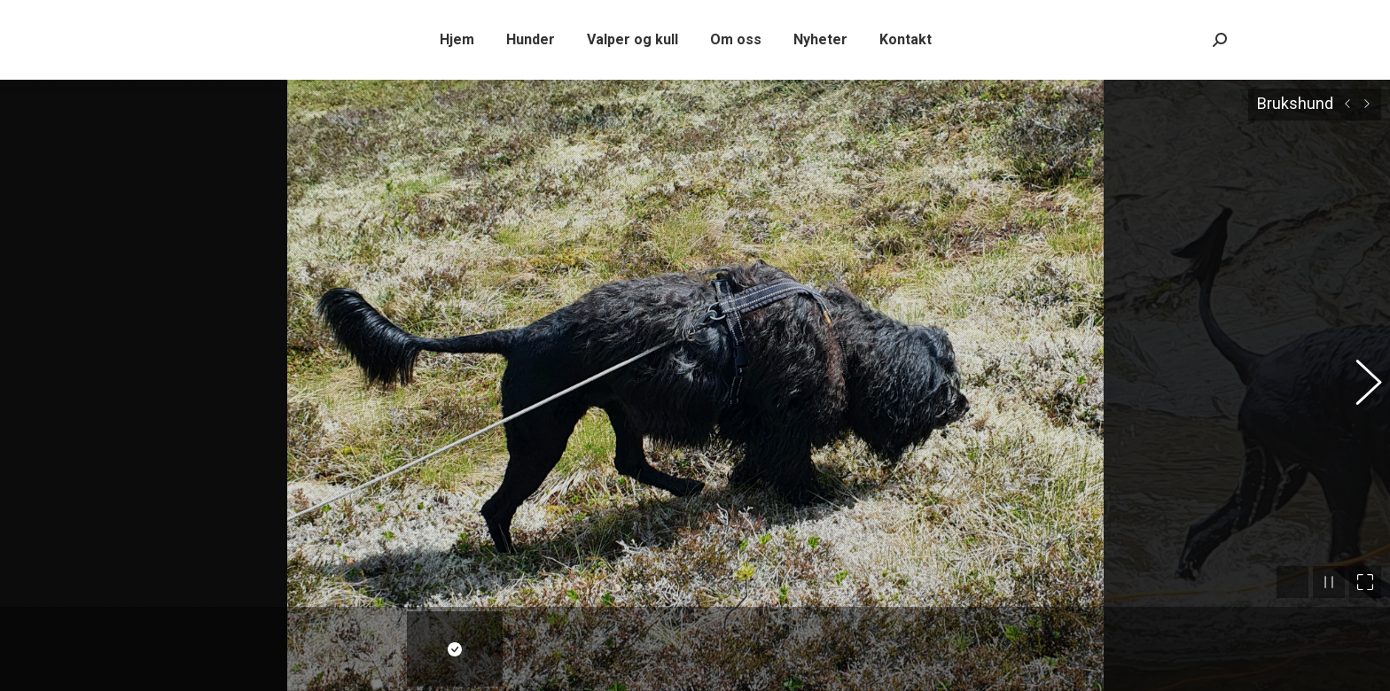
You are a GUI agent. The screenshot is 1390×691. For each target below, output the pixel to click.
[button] (1359, 379)
